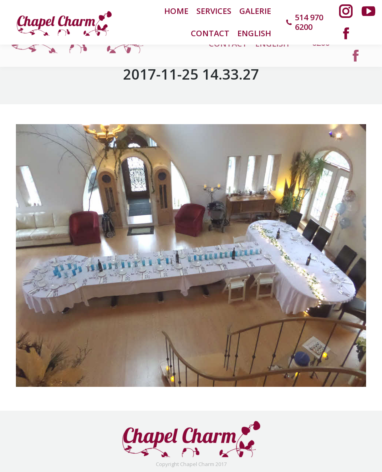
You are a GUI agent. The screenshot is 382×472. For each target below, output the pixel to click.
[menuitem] (254, 33)
